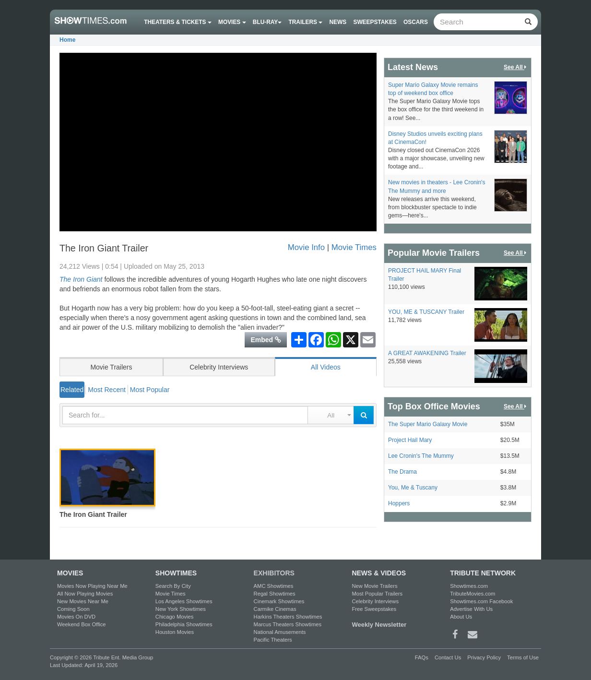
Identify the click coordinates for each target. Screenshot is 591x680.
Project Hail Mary (410, 440)
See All (516, 67)
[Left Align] (527, 21)
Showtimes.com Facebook (481, 601)
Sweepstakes (374, 22)
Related (71, 390)
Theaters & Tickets (178, 22)
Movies (232, 22)
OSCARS (415, 22)
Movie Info (306, 247)
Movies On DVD (76, 617)
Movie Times (354, 247)
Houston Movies (174, 632)
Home (67, 39)
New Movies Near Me (82, 601)
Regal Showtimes (275, 593)
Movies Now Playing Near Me (92, 586)
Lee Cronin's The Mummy (421, 456)
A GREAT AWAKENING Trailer (427, 353)
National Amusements (280, 632)
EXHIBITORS (274, 573)
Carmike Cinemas (275, 609)
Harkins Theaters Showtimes (288, 617)
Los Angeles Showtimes (184, 601)
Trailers (306, 22)
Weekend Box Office (81, 624)
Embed (265, 340)
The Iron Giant (81, 279)
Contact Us (448, 657)
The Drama (402, 471)
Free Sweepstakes (374, 609)
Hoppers (399, 503)
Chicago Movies (174, 617)
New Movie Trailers (374, 586)
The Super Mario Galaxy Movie (427, 424)
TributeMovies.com (472, 593)
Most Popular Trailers (377, 593)
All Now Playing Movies (85, 593)
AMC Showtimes (274, 586)
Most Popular (149, 390)
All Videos (326, 367)
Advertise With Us (471, 609)
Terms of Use (523, 657)
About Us (461, 617)
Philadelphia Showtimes (184, 624)
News (338, 22)
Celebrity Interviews (218, 367)
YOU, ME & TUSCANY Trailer (426, 312)
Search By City (173, 586)
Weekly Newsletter (379, 624)
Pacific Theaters (273, 640)
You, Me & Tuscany (412, 487)
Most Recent (107, 390)
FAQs (421, 657)
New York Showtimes (180, 609)
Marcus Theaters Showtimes (288, 624)
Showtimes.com (469, 586)
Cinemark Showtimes (279, 601)
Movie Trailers (111, 367)
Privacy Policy (484, 657)
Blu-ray (267, 22)
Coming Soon (73, 609)
